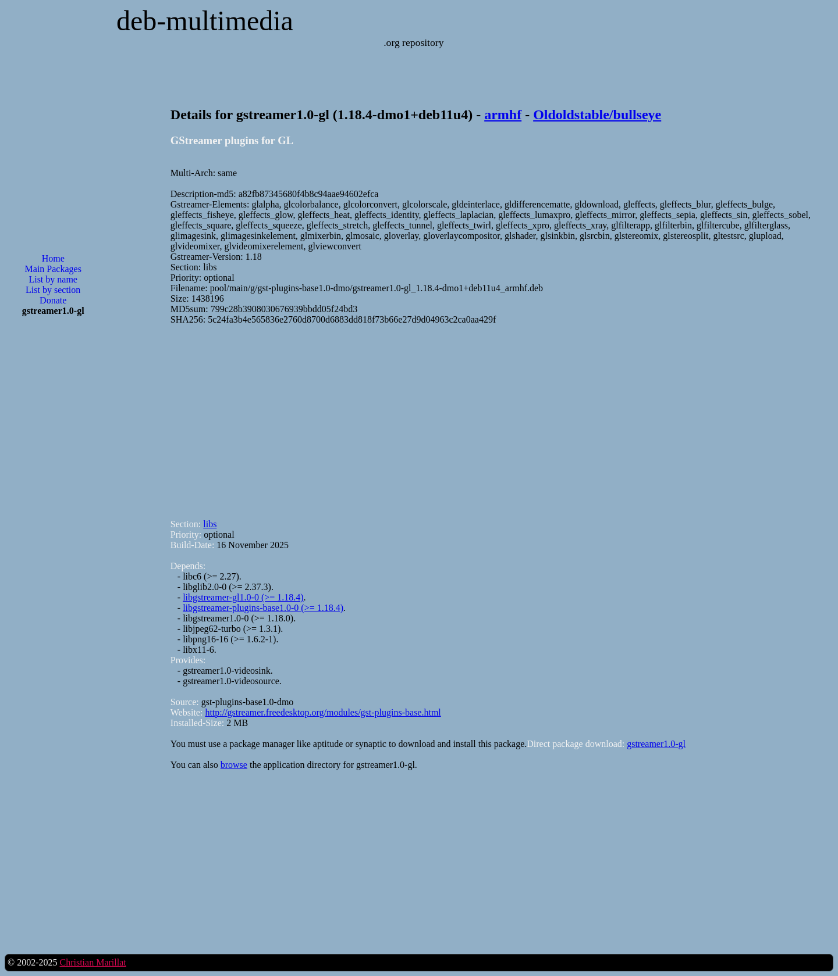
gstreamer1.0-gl (656, 744)
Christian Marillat (92, 962)
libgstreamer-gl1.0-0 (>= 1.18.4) (243, 597)
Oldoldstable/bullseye (597, 114)
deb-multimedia (204, 20)
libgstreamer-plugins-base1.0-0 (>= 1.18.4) (263, 608)
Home (53, 258)
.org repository (413, 42)
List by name (53, 279)
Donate (53, 300)
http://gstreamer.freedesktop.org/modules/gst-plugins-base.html (323, 712)
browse (234, 765)
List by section (53, 290)
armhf (502, 114)
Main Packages (53, 269)
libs (209, 524)
